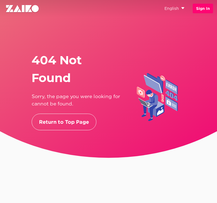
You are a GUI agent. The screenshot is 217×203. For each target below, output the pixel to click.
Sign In (203, 8)
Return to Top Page (64, 122)
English (174, 9)
